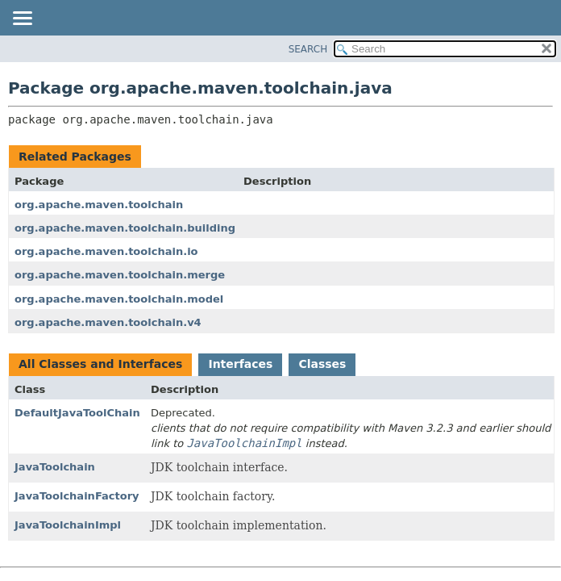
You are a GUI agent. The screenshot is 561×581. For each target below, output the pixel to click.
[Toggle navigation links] (21, 19)
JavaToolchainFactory (77, 496)
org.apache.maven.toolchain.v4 (108, 322)
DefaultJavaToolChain (77, 413)
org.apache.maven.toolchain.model (119, 299)
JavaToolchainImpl (68, 525)
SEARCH (308, 49)
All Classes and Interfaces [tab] (100, 363)
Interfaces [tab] (240, 363)
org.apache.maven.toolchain (99, 205)
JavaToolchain (55, 467)
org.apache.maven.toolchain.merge (120, 275)
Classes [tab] (322, 363)
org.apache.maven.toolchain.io (106, 251)
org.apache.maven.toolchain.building (125, 228)
